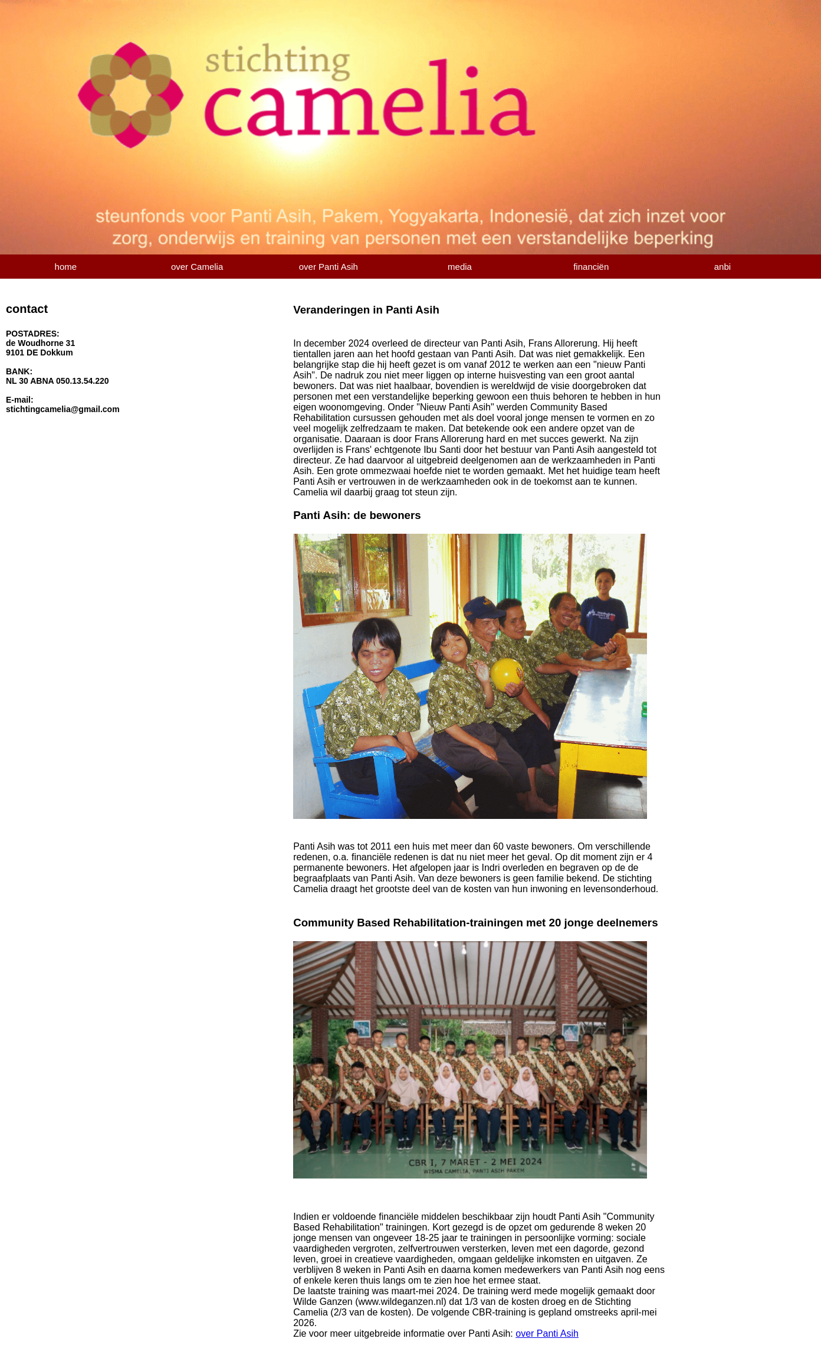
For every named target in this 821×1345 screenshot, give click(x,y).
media (460, 267)
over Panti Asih (328, 267)
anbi (722, 267)
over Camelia (197, 267)
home (66, 267)
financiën (591, 267)
